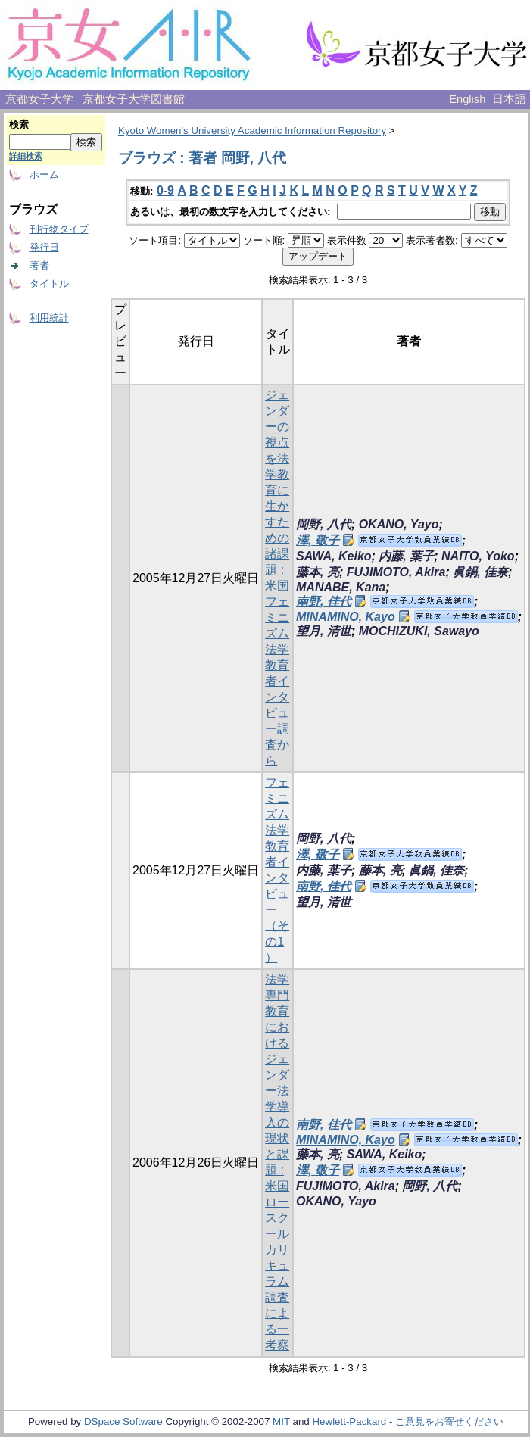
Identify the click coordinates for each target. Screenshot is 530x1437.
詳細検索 (25, 156)
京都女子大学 (40, 99)
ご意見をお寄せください (449, 1421)
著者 (39, 265)
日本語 (509, 99)
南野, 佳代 (323, 601)
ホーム (44, 174)
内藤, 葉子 (406, 556)
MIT (281, 1421)
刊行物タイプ (59, 229)
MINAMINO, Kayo (345, 616)
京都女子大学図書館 (134, 99)
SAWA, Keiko (334, 556)
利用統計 (49, 317)
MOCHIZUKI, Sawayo (419, 631)
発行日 (44, 247)
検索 (19, 124)
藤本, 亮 (317, 572)
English (467, 99)
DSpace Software (123, 1421)
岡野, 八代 (323, 524)
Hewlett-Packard (349, 1421)
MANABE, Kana (340, 587)
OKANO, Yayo (399, 524)
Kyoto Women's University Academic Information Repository (252, 130)
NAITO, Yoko (478, 556)
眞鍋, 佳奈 (480, 572)
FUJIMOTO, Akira (396, 572)
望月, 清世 (323, 631)
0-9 (165, 190)
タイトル (49, 283)
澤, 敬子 (317, 540)
